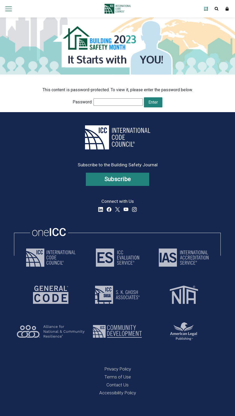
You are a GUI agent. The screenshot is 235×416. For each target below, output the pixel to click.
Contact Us (117, 384)
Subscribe (117, 179)
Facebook (109, 209)
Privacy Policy (117, 369)
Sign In (227, 8)
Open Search (216, 8)
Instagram (134, 209)
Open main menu (8, 8)
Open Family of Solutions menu (206, 8)
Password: (108, 102)
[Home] (116, 8)
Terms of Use (117, 377)
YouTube (126, 209)
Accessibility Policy (117, 392)
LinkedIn (100, 209)
